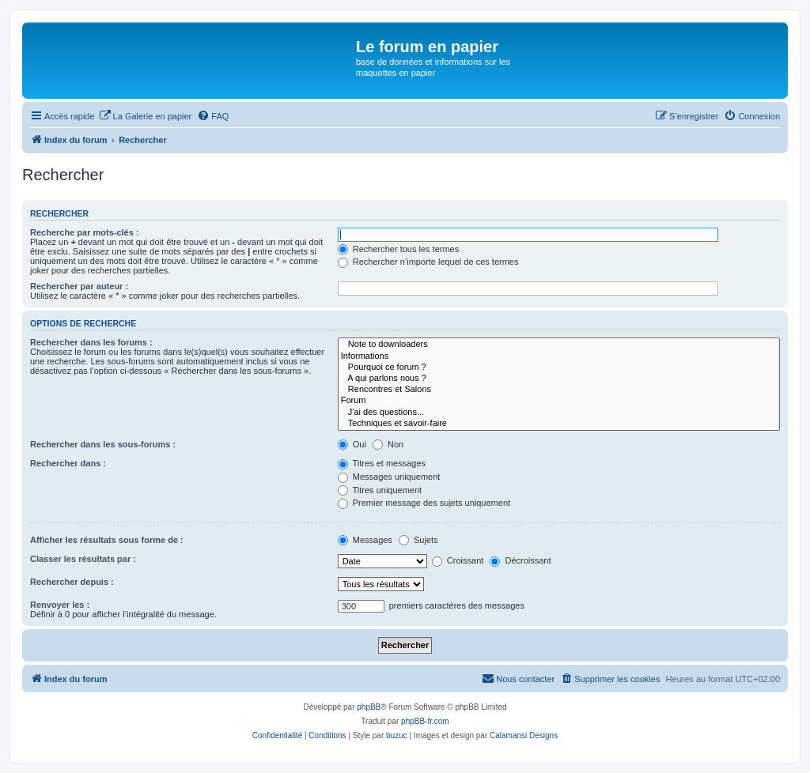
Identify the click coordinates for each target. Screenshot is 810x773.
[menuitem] (145, 116)
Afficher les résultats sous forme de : (107, 540)
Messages (365, 540)
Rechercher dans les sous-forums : (103, 444)
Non (388, 444)
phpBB (368, 707)
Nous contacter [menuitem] (518, 678)
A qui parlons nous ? (558, 378)
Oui (352, 444)
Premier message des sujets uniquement (424, 502)
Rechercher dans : (68, 463)
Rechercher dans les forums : (91, 342)
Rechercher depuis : (72, 581)
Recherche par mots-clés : (84, 232)
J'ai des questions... (558, 412)
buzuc (396, 735)
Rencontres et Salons (558, 389)
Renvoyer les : (59, 604)
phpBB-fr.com (425, 721)
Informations (558, 356)
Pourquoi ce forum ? (558, 367)
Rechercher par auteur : (79, 286)
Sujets (418, 540)
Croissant (458, 560)
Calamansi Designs (524, 735)
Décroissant (520, 560)
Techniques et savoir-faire (558, 423)
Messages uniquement (389, 476)
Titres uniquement (380, 490)
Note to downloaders (558, 344)
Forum (558, 400)
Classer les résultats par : (83, 559)
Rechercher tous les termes (399, 249)
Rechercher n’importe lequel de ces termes (428, 261)
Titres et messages (382, 463)
